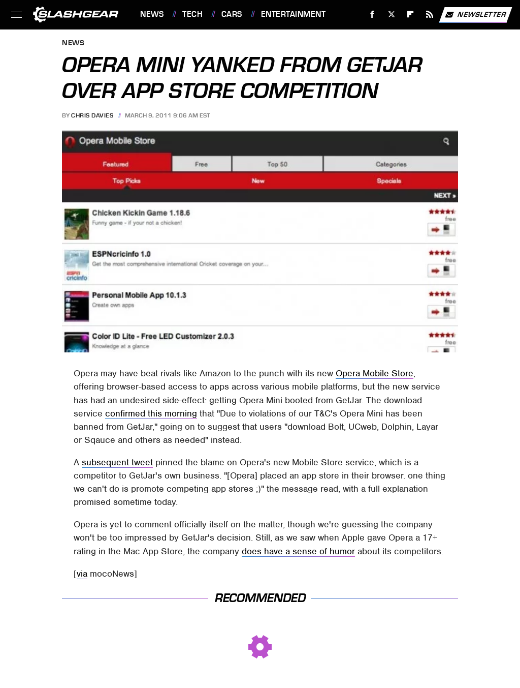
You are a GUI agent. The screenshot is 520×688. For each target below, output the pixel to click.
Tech (192, 14)
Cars (231, 14)
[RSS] (429, 14)
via (82, 573)
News (152, 14)
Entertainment (293, 14)
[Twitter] (391, 14)
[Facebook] (372, 14)
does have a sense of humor (298, 551)
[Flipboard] (410, 14)
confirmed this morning (151, 413)
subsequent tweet (117, 462)
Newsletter (475, 14)
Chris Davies (92, 115)
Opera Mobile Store (374, 373)
